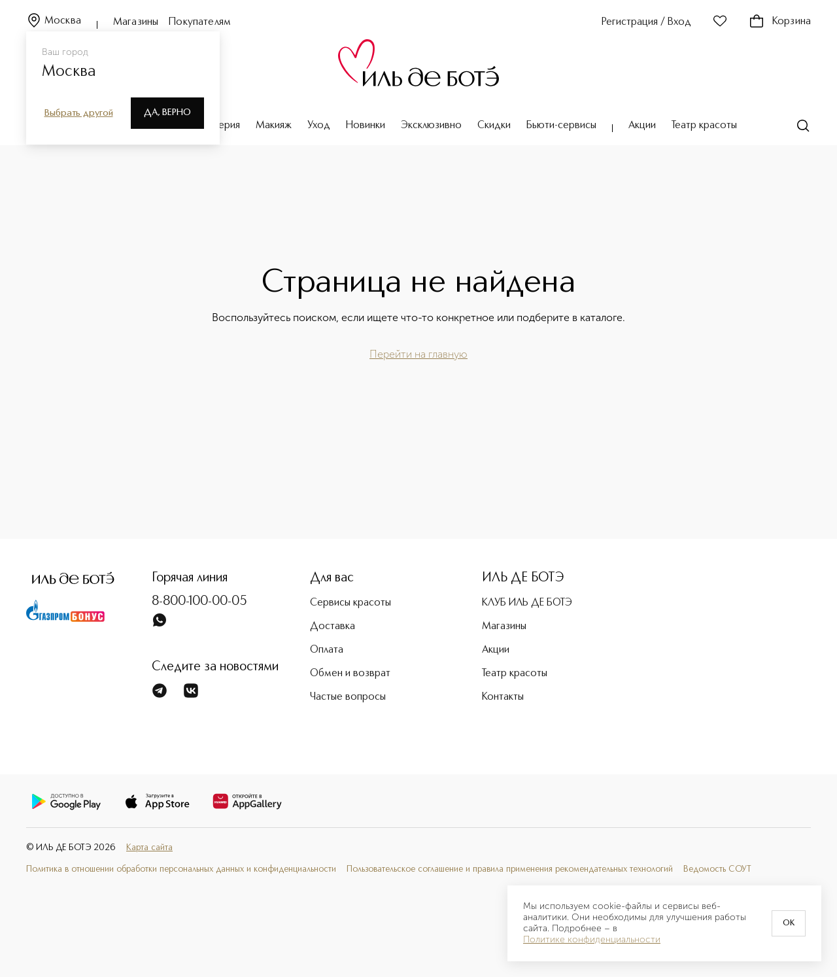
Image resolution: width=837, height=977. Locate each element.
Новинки (365, 125)
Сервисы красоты (350, 603)
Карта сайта (149, 848)
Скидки (494, 125)
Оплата (326, 650)
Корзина (780, 21)
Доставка (332, 626)
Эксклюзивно (431, 125)
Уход (318, 125)
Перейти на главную (418, 354)
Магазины (135, 22)
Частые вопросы (348, 697)
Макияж (274, 125)
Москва (53, 21)
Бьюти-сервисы (561, 125)
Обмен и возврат (350, 673)
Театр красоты (704, 125)
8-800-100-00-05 (199, 601)
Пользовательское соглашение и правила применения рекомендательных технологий (510, 869)
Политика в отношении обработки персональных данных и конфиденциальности (181, 869)
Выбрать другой (78, 113)
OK (788, 923)
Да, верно (167, 112)
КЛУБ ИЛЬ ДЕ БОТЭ (527, 603)
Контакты (503, 697)
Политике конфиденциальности (591, 939)
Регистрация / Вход (646, 22)
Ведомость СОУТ (717, 869)
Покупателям (200, 22)
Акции (642, 125)
